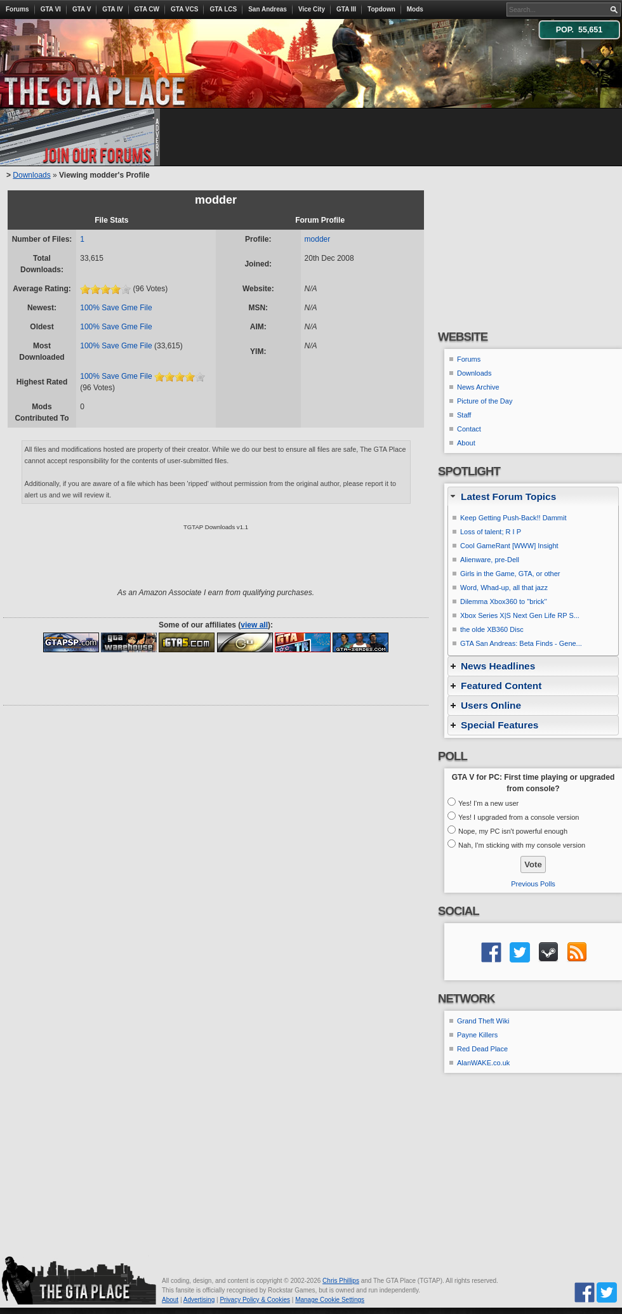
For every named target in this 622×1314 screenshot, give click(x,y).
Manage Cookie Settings (329, 1299)
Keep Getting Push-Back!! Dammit (513, 518)
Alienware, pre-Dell (489, 559)
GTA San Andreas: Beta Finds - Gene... (521, 643)
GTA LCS (223, 9)
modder (318, 239)
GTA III (346, 9)
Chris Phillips (340, 1280)
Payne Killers (477, 1035)
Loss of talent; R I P (490, 531)
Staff (464, 415)
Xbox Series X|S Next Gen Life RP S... (519, 615)
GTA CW (147, 9)
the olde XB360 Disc (492, 629)
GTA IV (112, 9)
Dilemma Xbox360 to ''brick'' (503, 601)
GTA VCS (184, 9)
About (466, 443)
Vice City (311, 9)
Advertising (199, 1299)
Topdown (381, 9)
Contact (469, 429)
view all (254, 625)
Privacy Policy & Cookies (255, 1299)
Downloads (31, 175)
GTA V (81, 9)
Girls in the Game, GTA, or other (510, 573)
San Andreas (267, 9)
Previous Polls (533, 884)
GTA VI (51, 9)
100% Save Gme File (116, 307)
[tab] (533, 496)
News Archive (478, 387)
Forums (17, 9)
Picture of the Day (484, 401)
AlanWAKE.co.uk (483, 1063)
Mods (415, 9)
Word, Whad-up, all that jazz (504, 587)
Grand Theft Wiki (483, 1021)
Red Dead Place (482, 1049)
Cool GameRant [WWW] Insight (509, 545)
